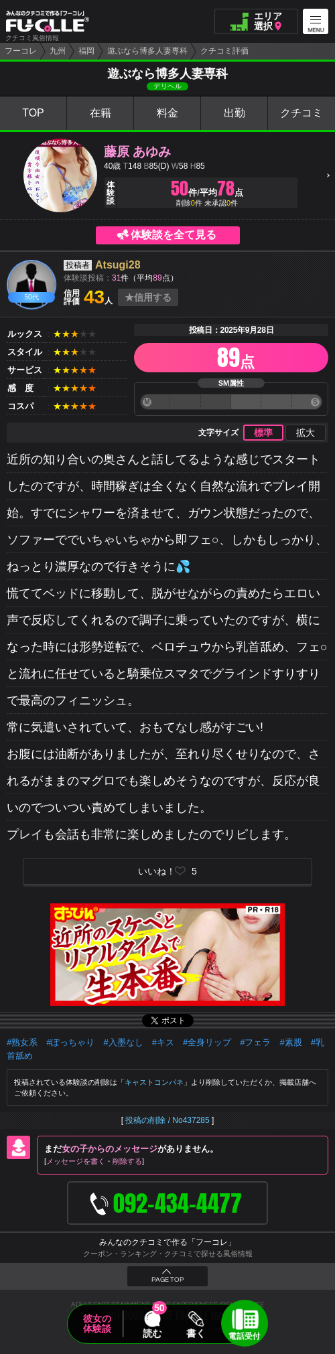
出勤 (234, 113)
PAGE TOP (167, 1279)
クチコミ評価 (224, 51)
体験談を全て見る (173, 234)
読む (152, 1333)
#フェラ (255, 1042)
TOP (33, 113)
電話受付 (244, 1336)
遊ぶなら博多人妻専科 (147, 51)
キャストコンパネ (154, 1082)
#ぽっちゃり (70, 1042)
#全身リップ (207, 1042)
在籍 (100, 113)
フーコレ (21, 51)
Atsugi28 (118, 265)
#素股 (290, 1042)
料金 (167, 113)
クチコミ (301, 113)
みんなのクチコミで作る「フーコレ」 (167, 1242)
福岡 (86, 51)
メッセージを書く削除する (94, 1161)
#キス (163, 1042)
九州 (58, 51)
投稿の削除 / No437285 (167, 1120)
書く (195, 1333)
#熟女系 (22, 1042)
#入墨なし (123, 1042)
